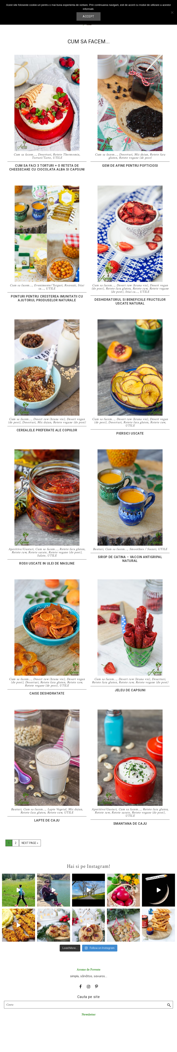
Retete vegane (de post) (135, 158)
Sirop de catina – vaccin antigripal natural (130, 559)
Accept (88, 16)
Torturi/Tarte (41, 158)
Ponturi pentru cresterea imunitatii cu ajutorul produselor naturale (47, 298)
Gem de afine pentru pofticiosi (130, 166)
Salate (41, 555)
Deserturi (44, 154)
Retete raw (140, 288)
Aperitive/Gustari (20, 549)
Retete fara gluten (118, 288)
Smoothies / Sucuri (142, 549)
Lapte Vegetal (56, 809)
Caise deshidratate (46, 693)
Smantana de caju (130, 824)
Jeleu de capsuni (130, 690)
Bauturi (98, 549)
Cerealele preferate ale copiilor (47, 430)
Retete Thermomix (66, 154)
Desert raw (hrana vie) (132, 285)
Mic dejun (141, 154)
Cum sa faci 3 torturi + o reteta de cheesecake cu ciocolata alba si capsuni (47, 167)
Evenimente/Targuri (48, 285)
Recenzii (70, 285)
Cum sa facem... (25, 154)
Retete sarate (37, 552)
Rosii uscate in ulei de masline (46, 563)
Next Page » (29, 844)
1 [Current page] (10, 844)
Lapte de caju (47, 820)
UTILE (57, 158)
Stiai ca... (131, 292)
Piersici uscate (130, 433)
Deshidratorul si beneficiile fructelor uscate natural (130, 301)
